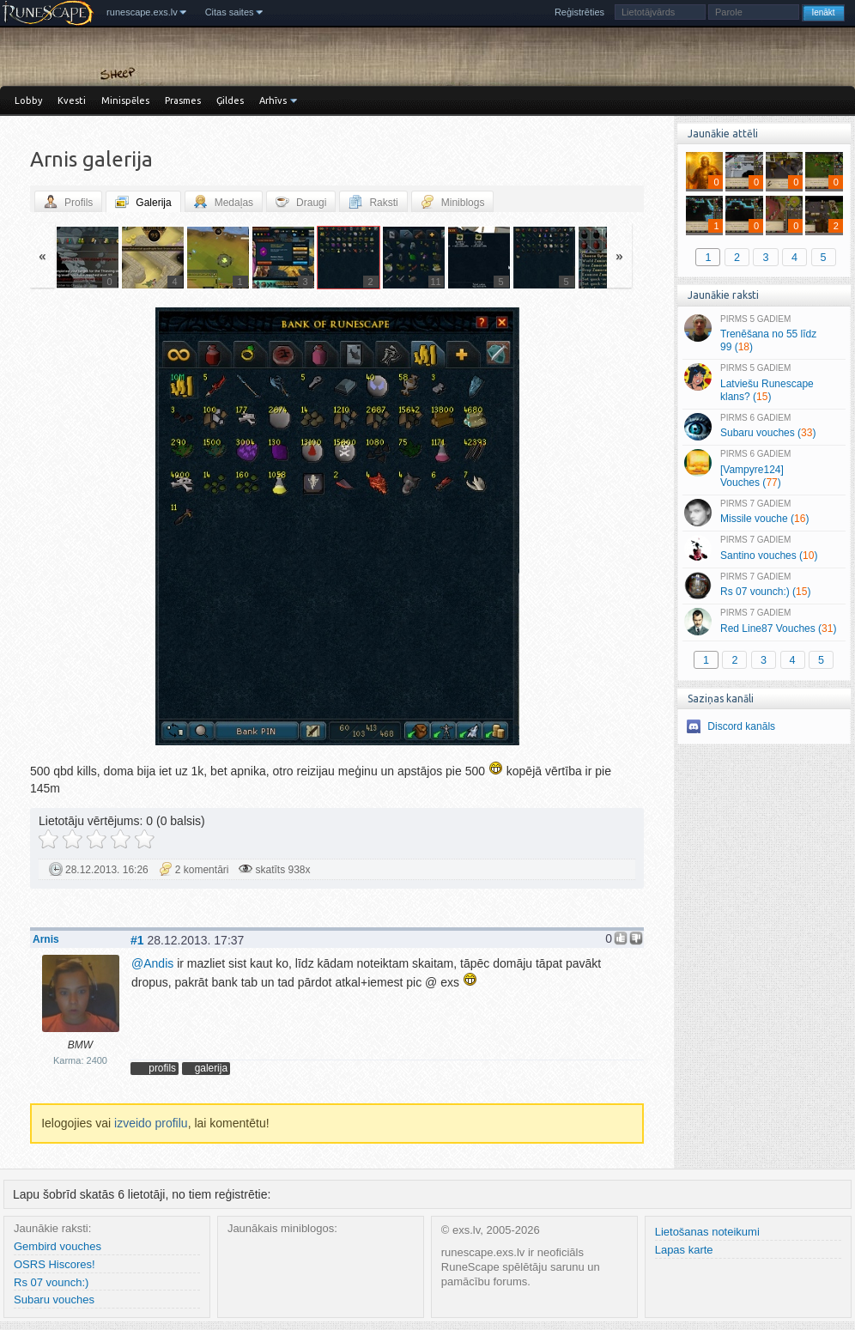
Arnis (46, 939)
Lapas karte (684, 1249)
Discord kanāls (741, 726)
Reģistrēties (579, 12)
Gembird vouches (57, 1246)
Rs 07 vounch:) (51, 1282)
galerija (211, 1068)
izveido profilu (151, 1123)
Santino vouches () (763, 548)
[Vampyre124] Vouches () (763, 469)
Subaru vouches (54, 1299)
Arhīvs (273, 100)
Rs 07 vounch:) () (763, 585)
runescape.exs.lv (142, 12)
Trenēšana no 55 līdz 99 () (763, 334)
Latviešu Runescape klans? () (763, 383)
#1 (137, 940)
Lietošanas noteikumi (707, 1231)
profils (162, 1068)
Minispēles (125, 100)
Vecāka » (542, 528)
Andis (152, 963)
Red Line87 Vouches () (763, 621)
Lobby (28, 100)
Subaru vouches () (763, 426)
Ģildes (230, 100)
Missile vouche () (763, 512)
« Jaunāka (131, 528)
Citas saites (229, 12)
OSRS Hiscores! (54, 1264)
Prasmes (183, 100)
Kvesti (72, 100)
